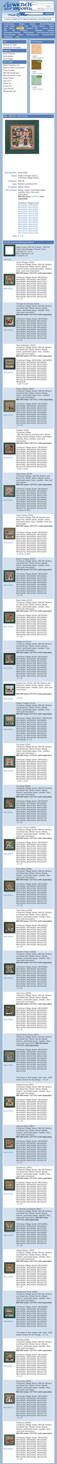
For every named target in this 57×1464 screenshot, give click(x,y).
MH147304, (34, 214)
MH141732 (9, 408)
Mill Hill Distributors (11, 73)
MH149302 (9, 1400)
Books (34, 24)
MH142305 (9, 620)
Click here (49, 8)
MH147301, (23, 212)
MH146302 (9, 847)
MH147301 (9, 1058)
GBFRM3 (35, 197)
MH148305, (34, 218)
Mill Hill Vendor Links (12, 76)
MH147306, (34, 216)
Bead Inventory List (11, 65)
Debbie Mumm (39, 26)
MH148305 (9, 1359)
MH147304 (9, 1187)
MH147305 (9, 1228)
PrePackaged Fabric (45, 33)
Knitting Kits (33, 28)
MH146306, (34, 209)
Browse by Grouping (12, 47)
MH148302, (23, 218)
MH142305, (23, 224)
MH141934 (9, 493)
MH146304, (34, 207)
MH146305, (23, 209)
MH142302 (9, 578)
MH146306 (9, 1012)
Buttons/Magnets (47, 24)
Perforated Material (12, 33)
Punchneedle (10, 35)
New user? (41, 8)
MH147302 (9, 1104)
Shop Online (8, 78)
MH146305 (9, 971)
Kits (21, 28)
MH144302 (9, 722)
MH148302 (9, 1314)
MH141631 (9, 366)
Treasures (8, 37)
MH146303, (23, 207)
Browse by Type (10, 45)
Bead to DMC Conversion (14, 68)
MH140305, (34, 222)
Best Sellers (8, 56)
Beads (23, 24)
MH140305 (9, 323)
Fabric (51, 26)
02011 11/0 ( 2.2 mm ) (37, 66)
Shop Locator (9, 70)
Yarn (18, 37)
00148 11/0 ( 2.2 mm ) (37, 51)
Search (50, 13)
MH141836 (9, 451)
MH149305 (9, 1442)
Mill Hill (12, 116)
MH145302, (23, 229)
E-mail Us (7, 86)
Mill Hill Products (18, 30)
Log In (49, 6)
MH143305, (23, 227)
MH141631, (34, 229)
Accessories (10, 24)
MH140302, (23, 222)
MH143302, (34, 224)
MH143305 (9, 692)
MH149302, (23, 220)
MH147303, (23, 214)
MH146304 (9, 930)
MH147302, (34, 212)
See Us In (7, 81)
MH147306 (9, 1270)
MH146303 (9, 888)
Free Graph (8, 59)
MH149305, (34, 220)
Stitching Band (32, 35)
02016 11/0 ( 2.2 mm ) (37, 82)
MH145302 (9, 764)
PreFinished (29, 33)
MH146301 (9, 805)
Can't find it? (8, 89)
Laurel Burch (48, 28)
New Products (9, 54)
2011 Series (22, 116)
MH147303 (9, 1145)
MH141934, (23, 233)
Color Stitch (10, 26)
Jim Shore (10, 28)
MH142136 (33, 233)
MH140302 (9, 282)
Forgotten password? (37, 10)
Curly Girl (24, 26)
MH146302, (34, 205)
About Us (7, 83)
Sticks (21, 35)
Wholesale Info (9, 91)
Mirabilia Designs (44, 30)
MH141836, (34, 231)
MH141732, (23, 231)
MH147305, (23, 216)
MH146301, (23, 205)
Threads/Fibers (48, 35)
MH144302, (34, 227)
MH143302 (9, 661)
